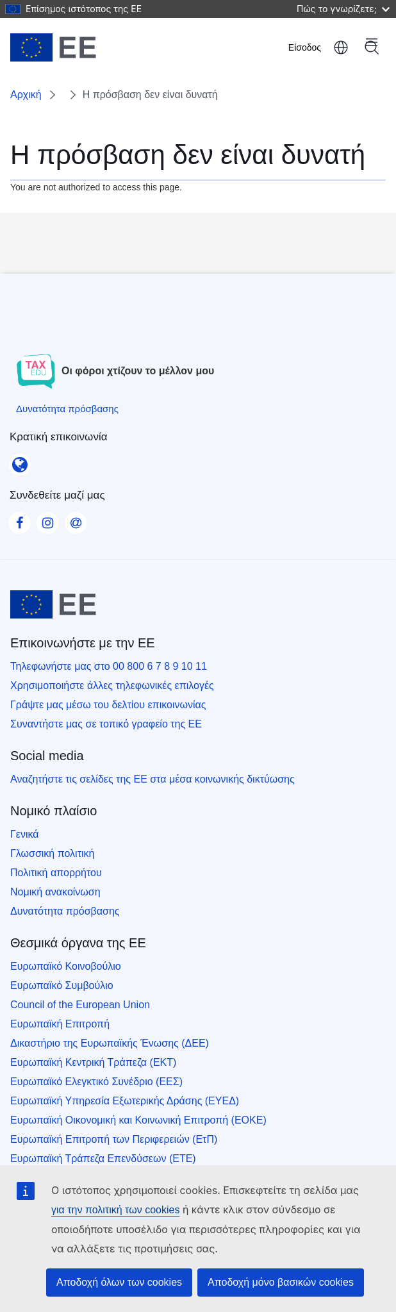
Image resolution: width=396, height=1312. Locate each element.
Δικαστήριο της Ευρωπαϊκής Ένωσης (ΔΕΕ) (109, 1043)
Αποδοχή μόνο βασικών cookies (281, 1282)
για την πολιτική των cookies (115, 1209)
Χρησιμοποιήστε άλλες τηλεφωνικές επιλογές (112, 685)
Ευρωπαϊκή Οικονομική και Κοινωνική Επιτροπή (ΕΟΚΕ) (138, 1120)
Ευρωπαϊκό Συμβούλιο (61, 985)
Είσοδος (304, 47)
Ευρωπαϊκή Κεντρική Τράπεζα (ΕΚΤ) (93, 1062)
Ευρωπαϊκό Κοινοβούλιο (65, 966)
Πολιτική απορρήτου (56, 872)
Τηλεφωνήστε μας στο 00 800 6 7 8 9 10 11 (108, 666)
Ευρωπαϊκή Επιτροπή (60, 1023)
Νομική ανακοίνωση (55, 891)
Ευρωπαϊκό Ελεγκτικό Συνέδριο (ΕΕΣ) (96, 1081)
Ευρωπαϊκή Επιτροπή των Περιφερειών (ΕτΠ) (113, 1139)
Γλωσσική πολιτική (52, 853)
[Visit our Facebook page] (19, 519)
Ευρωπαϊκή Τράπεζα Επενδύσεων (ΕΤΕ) (103, 1158)
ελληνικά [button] (341, 47)
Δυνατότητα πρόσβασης (65, 911)
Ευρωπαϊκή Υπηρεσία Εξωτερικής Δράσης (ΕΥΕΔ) (124, 1100)
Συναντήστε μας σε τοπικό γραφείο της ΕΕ (106, 723)
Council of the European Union (80, 1004)
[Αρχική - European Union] (53, 47)
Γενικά (24, 834)
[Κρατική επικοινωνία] (20, 460)
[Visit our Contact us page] (75, 519)
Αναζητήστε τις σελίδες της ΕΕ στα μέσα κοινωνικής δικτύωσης (152, 779)
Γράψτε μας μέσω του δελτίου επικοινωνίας (108, 704)
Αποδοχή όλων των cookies (119, 1282)
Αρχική (26, 94)
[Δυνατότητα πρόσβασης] (67, 408)
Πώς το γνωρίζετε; (343, 8)
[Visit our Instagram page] (47, 519)
